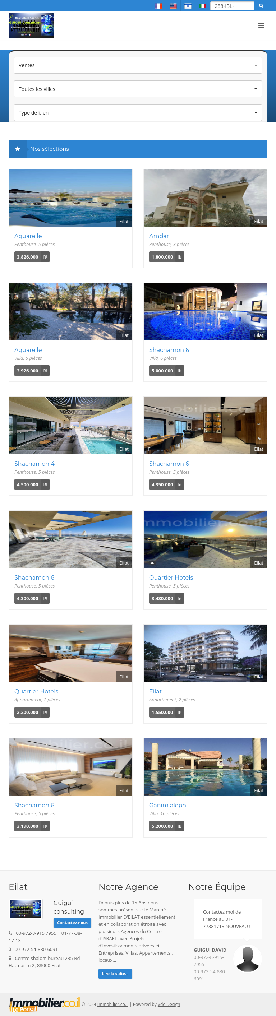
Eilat (155, 691)
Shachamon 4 (34, 463)
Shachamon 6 (169, 350)
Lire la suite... (115, 973)
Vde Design (169, 1004)
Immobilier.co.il (112, 1004)
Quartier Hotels (171, 577)
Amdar (159, 236)
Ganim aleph (167, 805)
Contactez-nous (72, 922)
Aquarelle (28, 236)
